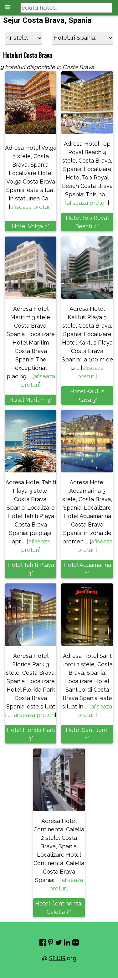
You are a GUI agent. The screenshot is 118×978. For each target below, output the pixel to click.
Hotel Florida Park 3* (31, 734)
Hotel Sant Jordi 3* (87, 734)
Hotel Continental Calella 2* (59, 907)
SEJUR (57, 958)
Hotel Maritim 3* (30, 399)
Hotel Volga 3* (31, 226)
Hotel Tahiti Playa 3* (31, 569)
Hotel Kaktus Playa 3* (87, 395)
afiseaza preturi (30, 207)
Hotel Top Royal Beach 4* (87, 221)
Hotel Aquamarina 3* (87, 569)
